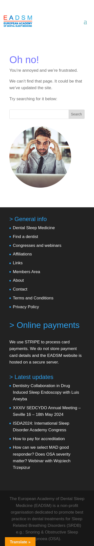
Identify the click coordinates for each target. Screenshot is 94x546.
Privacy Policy (26, 307)
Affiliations (22, 254)
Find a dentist (25, 236)
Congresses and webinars (37, 245)
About (18, 280)
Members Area (26, 271)
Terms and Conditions (33, 298)
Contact (20, 289)
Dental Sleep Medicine (34, 227)
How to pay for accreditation (39, 438)
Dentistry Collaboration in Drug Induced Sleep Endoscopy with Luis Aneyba (46, 392)
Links (18, 263)
